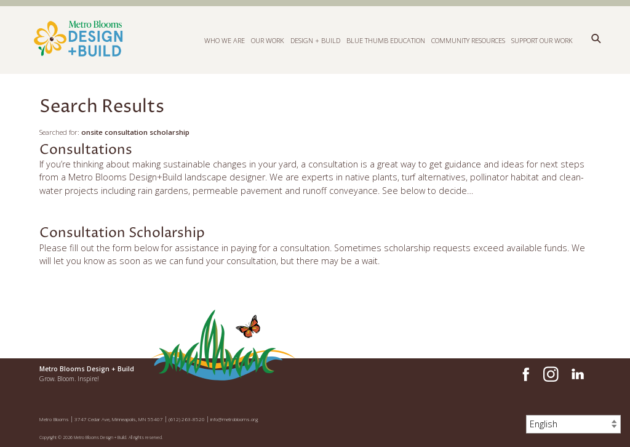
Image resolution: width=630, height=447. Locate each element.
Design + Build (315, 39)
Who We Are (224, 39)
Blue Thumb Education (385, 39)
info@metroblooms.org (234, 419)
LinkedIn (577, 374)
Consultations (85, 150)
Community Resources (468, 39)
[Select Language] (573, 424)
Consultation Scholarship (122, 233)
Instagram (550, 374)
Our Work (267, 39)
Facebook (524, 374)
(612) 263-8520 (187, 419)
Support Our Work (542, 39)
